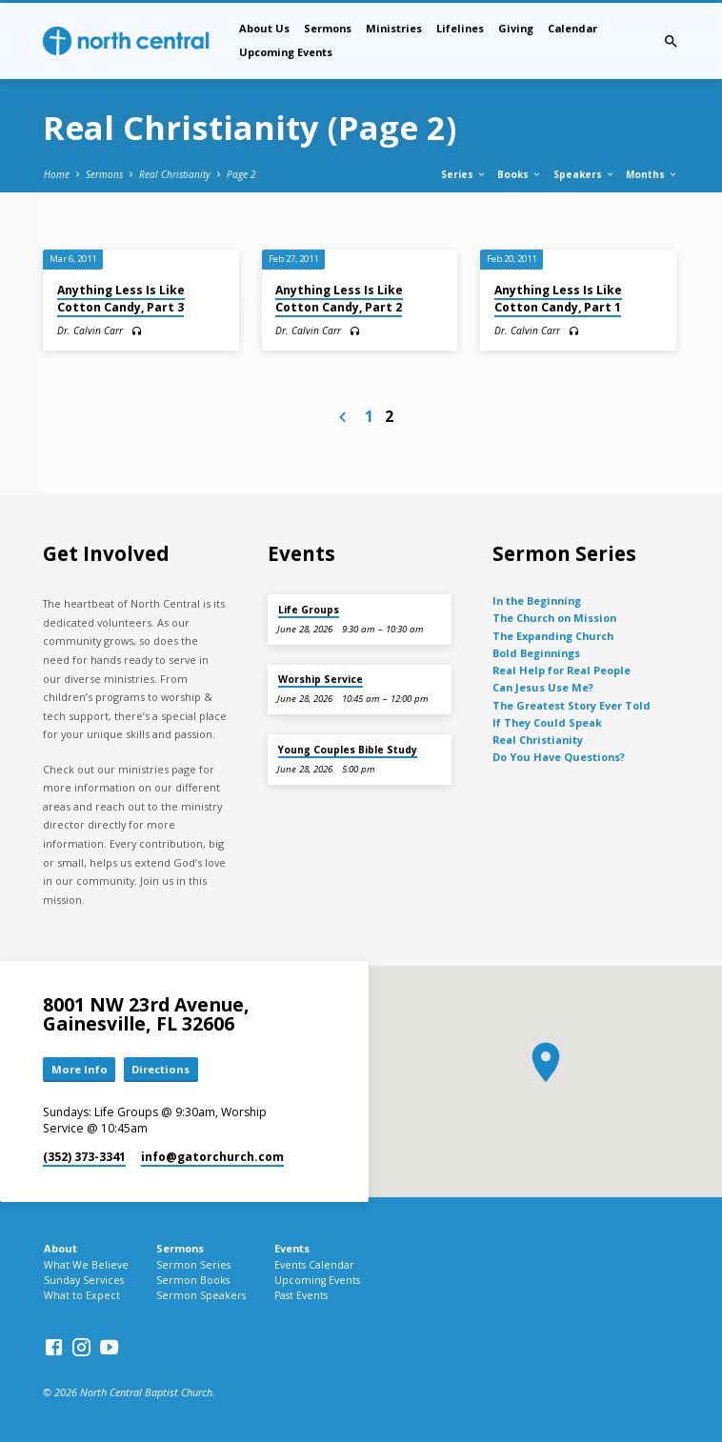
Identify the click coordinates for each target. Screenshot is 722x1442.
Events (292, 1248)
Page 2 (241, 174)
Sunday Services (84, 1280)
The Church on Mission (554, 618)
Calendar (572, 28)
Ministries (394, 28)
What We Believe (86, 1265)
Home (57, 174)
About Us (264, 28)
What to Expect (82, 1295)
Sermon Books (193, 1280)
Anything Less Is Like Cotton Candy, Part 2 (339, 298)
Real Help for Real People (561, 670)
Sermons (327, 28)
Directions (160, 1069)
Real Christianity (175, 174)
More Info (79, 1069)
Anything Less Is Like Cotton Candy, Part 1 (558, 298)
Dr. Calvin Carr (90, 330)
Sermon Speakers (201, 1295)
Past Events (301, 1295)
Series (464, 174)
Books (519, 174)
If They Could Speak (547, 722)
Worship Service (320, 679)
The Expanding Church (552, 636)
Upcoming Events (285, 52)
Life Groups (308, 609)
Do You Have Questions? (558, 757)
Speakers (584, 174)
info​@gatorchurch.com (212, 1157)
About (60, 1248)
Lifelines (460, 28)
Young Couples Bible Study (347, 749)
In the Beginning (536, 600)
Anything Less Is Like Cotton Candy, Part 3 (121, 298)
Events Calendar (314, 1265)
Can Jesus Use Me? (542, 687)
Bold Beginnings (536, 653)
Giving (515, 28)
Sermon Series (193, 1265)
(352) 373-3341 (84, 1157)
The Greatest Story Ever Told (571, 705)
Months (652, 174)
